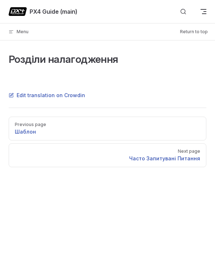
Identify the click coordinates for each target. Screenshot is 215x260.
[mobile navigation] (203, 11)
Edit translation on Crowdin (47, 95)
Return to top (194, 31)
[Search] (183, 12)
